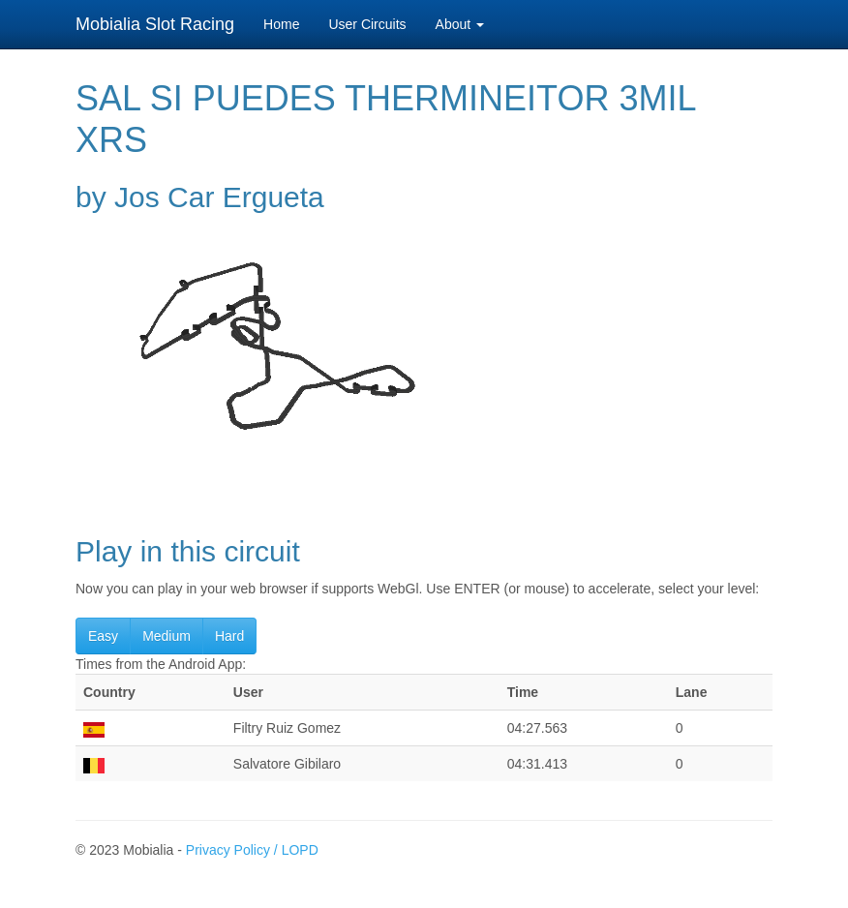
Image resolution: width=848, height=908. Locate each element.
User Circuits (367, 24)
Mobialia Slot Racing (155, 24)
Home (281, 24)
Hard (229, 636)
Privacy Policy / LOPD (252, 850)
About (460, 24)
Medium (166, 636)
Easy (103, 636)
